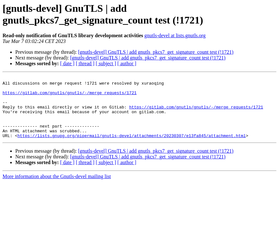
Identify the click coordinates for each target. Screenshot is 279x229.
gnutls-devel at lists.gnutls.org (175, 35)
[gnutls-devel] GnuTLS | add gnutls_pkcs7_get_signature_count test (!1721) (155, 52)
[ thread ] (85, 63)
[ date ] (67, 63)
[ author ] (126, 63)
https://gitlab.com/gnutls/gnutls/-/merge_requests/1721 (69, 96)
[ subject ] (106, 63)
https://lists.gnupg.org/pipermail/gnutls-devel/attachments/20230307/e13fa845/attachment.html (131, 148)
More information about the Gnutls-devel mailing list (57, 188)
